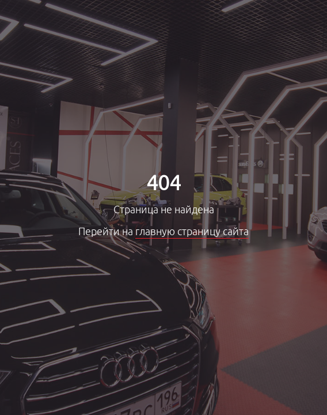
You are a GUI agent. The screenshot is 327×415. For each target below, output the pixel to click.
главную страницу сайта (192, 231)
